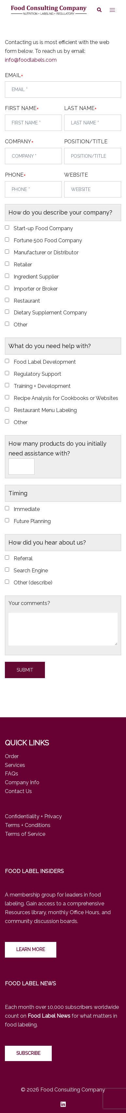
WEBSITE (76, 175)
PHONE (14, 175)
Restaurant (27, 301)
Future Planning (32, 521)
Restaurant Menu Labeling (45, 410)
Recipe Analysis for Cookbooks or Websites (66, 398)
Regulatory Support (37, 374)
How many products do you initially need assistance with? (57, 448)
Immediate (27, 509)
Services (15, 765)
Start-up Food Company (43, 228)
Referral (23, 558)
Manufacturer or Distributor (46, 252)
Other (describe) (33, 583)
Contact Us (18, 791)
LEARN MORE (30, 949)
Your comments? (29, 603)
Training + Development (42, 386)
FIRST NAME (20, 108)
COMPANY (18, 141)
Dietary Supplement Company (50, 313)
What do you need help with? (49, 345)
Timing (17, 493)
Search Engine (31, 570)
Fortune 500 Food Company (48, 240)
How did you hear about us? (47, 542)
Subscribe (28, 1053)
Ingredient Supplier (36, 277)
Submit (25, 670)
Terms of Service (25, 834)
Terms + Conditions (27, 825)
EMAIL (13, 75)
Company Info (22, 782)
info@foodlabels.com (31, 60)
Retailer (23, 265)
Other (20, 325)
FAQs (11, 774)
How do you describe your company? (60, 212)
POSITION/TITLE (85, 141)
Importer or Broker (36, 289)
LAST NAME (79, 108)
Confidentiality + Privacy (33, 816)
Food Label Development (45, 362)
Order (12, 756)
